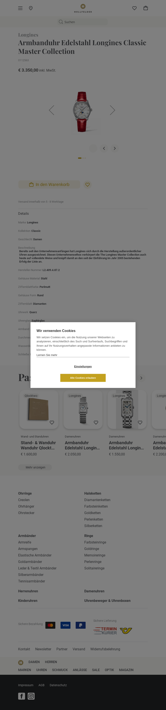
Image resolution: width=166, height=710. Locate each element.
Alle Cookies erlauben (108, 372)
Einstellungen (57, 372)
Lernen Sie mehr (47, 360)
